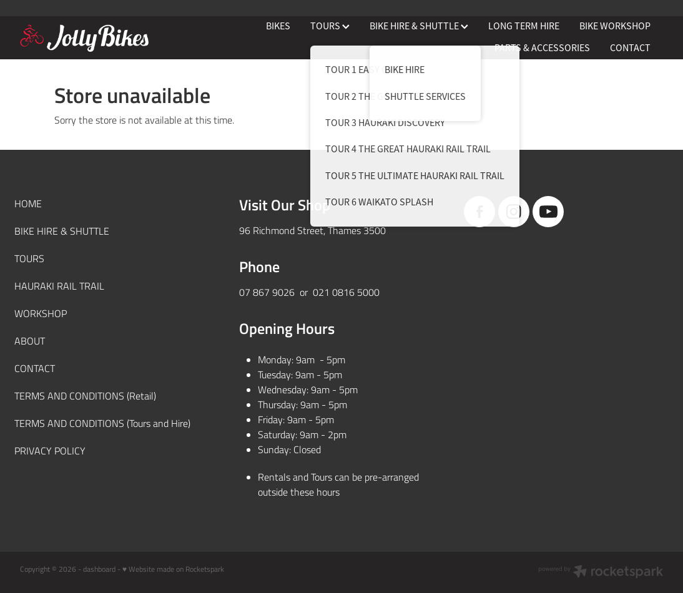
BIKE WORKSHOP (615, 26)
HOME (28, 203)
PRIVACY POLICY (50, 450)
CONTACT (630, 48)
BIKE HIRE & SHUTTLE (419, 26)
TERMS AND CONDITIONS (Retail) (85, 395)
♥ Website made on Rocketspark (173, 569)
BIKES (278, 26)
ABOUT (29, 340)
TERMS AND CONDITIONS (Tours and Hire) (102, 422)
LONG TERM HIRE (523, 26)
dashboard (99, 569)
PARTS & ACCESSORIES (542, 48)
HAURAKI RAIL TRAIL (59, 285)
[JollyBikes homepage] (84, 38)
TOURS (330, 26)
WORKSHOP (40, 313)
